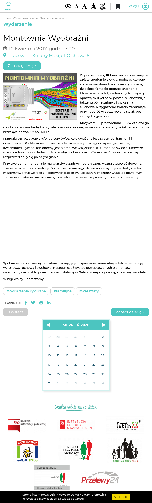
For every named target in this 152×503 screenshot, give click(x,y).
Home (8, 18)
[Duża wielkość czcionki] (93, 6)
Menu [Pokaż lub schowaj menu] (8, 6)
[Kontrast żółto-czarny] (68, 6)
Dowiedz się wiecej (71, 498)
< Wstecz (15, 312)
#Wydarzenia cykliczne (26, 291)
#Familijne (63, 291)
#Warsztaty (89, 291)
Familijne (34, 18)
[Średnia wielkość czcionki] (84, 6)
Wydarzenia (20, 18)
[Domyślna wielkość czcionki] (77, 6)
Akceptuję (121, 496)
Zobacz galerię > (22, 66)
